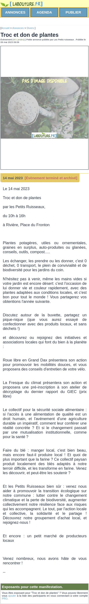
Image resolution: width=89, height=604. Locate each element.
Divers (31, 28)
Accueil (5, 28)
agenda (44, 12)
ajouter (12, 595)
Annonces (18, 28)
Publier (73, 12)
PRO (5, 598)
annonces (15, 12)
